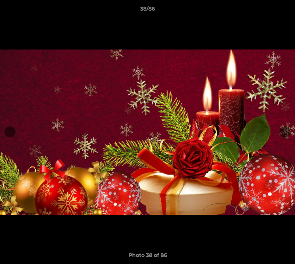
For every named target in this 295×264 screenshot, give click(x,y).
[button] (281, 10)
